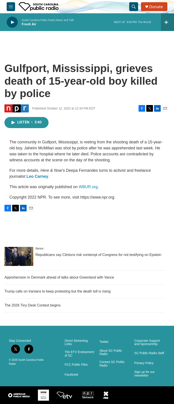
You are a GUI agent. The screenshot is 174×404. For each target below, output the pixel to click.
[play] (12, 22)
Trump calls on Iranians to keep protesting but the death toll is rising (57, 291)
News (39, 248)
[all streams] (167, 22)
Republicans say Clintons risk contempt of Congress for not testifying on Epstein (98, 255)
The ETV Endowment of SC (79, 353)
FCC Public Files (76, 364)
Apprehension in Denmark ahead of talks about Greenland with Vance (59, 277)
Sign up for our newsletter (144, 373)
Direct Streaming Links (76, 342)
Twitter (104, 341)
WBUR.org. (89, 187)
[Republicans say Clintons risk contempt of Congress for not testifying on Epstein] (18, 256)
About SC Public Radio (111, 352)
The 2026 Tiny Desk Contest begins (32, 305)
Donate (156, 6)
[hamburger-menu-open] (11, 6)
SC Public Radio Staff (149, 353)
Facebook (71, 374)
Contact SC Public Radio (112, 363)
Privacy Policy (144, 363)
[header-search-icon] (133, 6)
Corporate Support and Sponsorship (147, 342)
